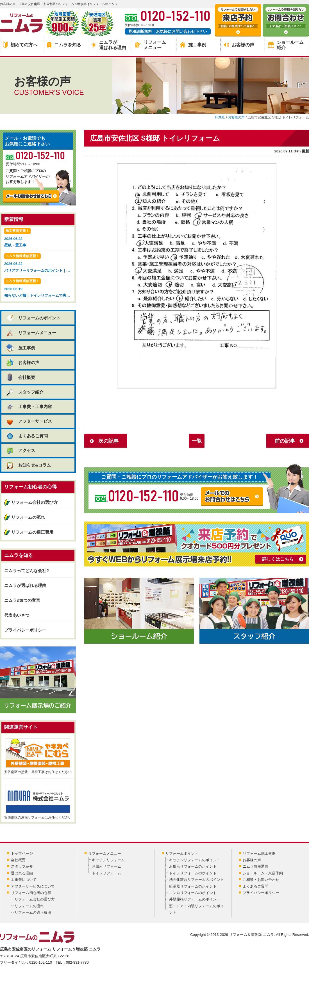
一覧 (197, 441)
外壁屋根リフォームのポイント (194, 899)
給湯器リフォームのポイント (193, 886)
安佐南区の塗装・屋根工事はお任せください (38, 756)
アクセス (20, 450)
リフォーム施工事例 (259, 853)
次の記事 (108, 441)
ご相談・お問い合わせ (261, 879)
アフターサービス (29, 421)
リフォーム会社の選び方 (34, 502)
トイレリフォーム (106, 873)
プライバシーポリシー (25, 630)
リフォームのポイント (33, 318)
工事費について (24, 879)
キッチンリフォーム (108, 860)
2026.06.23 (38, 238)
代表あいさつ (16, 615)
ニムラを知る (64, 44)
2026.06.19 (38, 288)
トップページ (22, 853)
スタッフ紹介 (25, 392)
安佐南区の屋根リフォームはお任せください (38, 801)
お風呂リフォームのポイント (193, 866)
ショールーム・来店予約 (263, 873)
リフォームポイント (181, 853)
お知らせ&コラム (28, 465)
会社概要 (20, 377)
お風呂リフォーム (106, 866)
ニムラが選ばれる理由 (108, 45)
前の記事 (285, 441)
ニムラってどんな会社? (26, 570)
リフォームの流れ (28, 517)
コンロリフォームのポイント (193, 893)
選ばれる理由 (22, 873)
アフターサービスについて (33, 886)
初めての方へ (20, 45)
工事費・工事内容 (29, 406)
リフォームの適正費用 (32, 532)
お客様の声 (239, 44)
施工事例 (193, 44)
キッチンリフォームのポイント (194, 860)
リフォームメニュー (150, 45)
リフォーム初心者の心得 (31, 893)
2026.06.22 (38, 263)
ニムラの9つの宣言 (22, 600)
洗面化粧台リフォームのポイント (196, 879)
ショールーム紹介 (286, 45)
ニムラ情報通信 (255, 866)
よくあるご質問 (27, 436)
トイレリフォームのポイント (193, 873)
